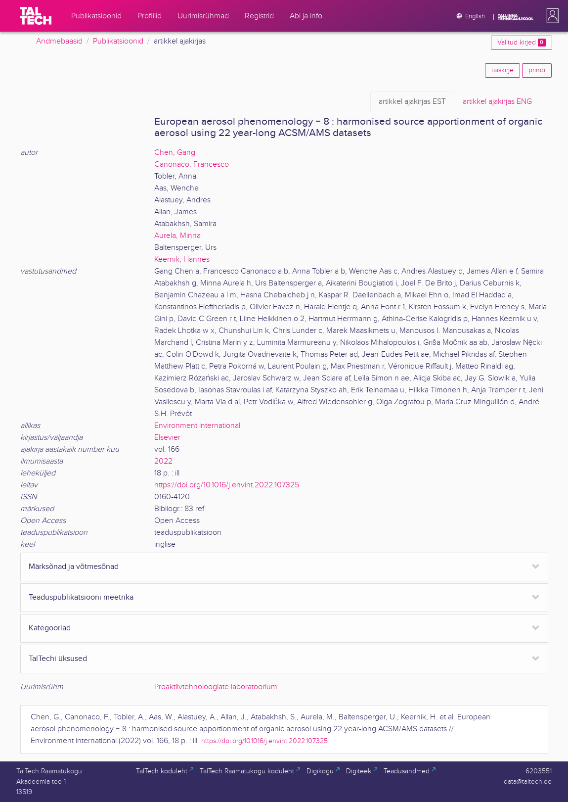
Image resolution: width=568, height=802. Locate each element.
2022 (163, 461)
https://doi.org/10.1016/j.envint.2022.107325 (226, 485)
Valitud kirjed (521, 43)
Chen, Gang (174, 152)
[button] (550, 16)
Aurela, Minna (177, 235)
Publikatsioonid (118, 41)
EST (412, 102)
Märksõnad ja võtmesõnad (74, 566)
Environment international (197, 425)
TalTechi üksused (58, 658)
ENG (497, 102)
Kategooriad (50, 628)
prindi (536, 70)
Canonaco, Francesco (191, 164)
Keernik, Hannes (182, 259)
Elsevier (167, 437)
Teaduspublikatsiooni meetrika (81, 597)
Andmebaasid (59, 41)
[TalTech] (35, 15)
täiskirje (502, 70)
